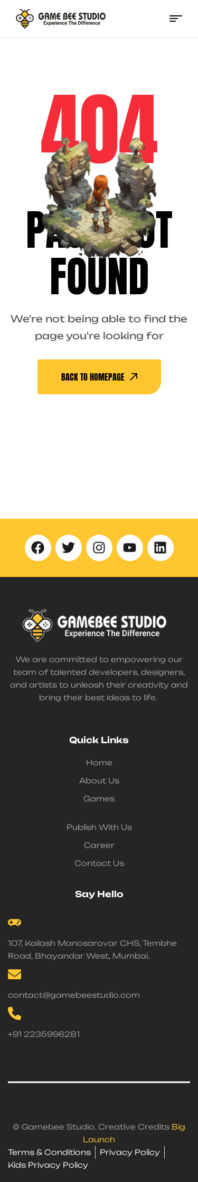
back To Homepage (99, 377)
